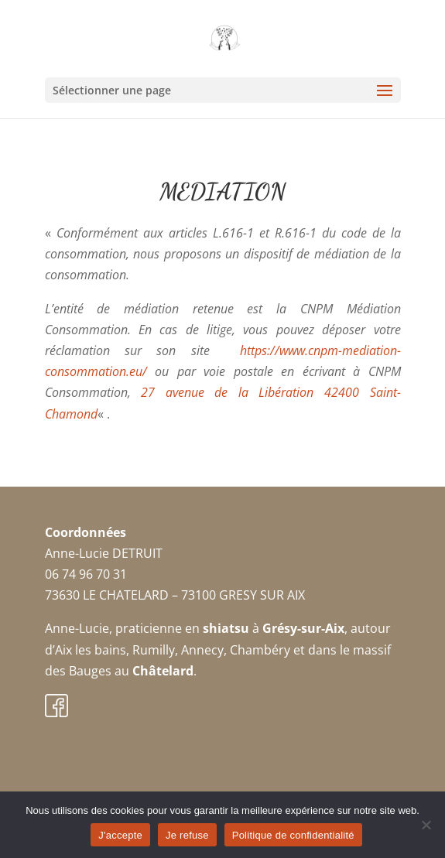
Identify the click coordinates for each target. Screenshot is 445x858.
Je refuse (187, 835)
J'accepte (120, 835)
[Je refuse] (425, 824)
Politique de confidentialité (293, 835)
